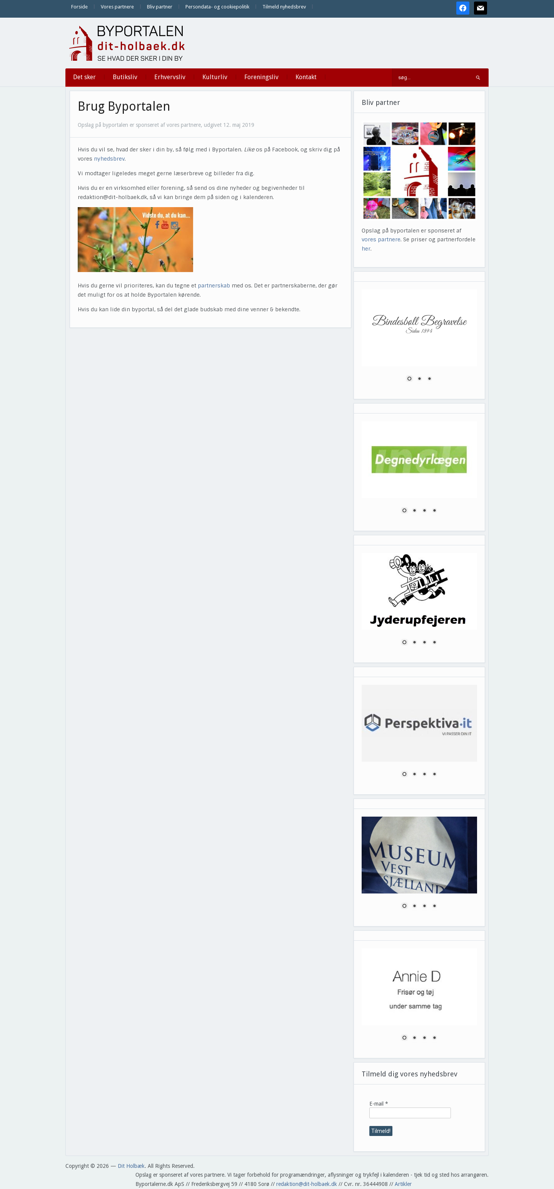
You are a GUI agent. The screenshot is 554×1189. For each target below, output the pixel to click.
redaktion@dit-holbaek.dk (306, 1184)
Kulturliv (214, 77)
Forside (79, 7)
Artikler (403, 1184)
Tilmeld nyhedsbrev (284, 7)
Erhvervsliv (169, 77)
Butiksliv (125, 77)
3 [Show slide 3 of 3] (429, 379)
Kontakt (306, 77)
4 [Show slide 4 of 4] (434, 511)
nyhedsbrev (109, 158)
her (366, 248)
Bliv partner (159, 7)
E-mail (378, 1104)
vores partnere (381, 239)
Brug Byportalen (124, 106)
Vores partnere (117, 7)
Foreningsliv (261, 77)
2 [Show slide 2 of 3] (419, 379)
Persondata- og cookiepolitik (217, 7)
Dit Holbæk (131, 1166)
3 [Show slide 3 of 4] (424, 511)
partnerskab (214, 285)
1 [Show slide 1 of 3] (409, 379)
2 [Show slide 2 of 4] (414, 511)
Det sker (84, 77)
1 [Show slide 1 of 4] (404, 511)
